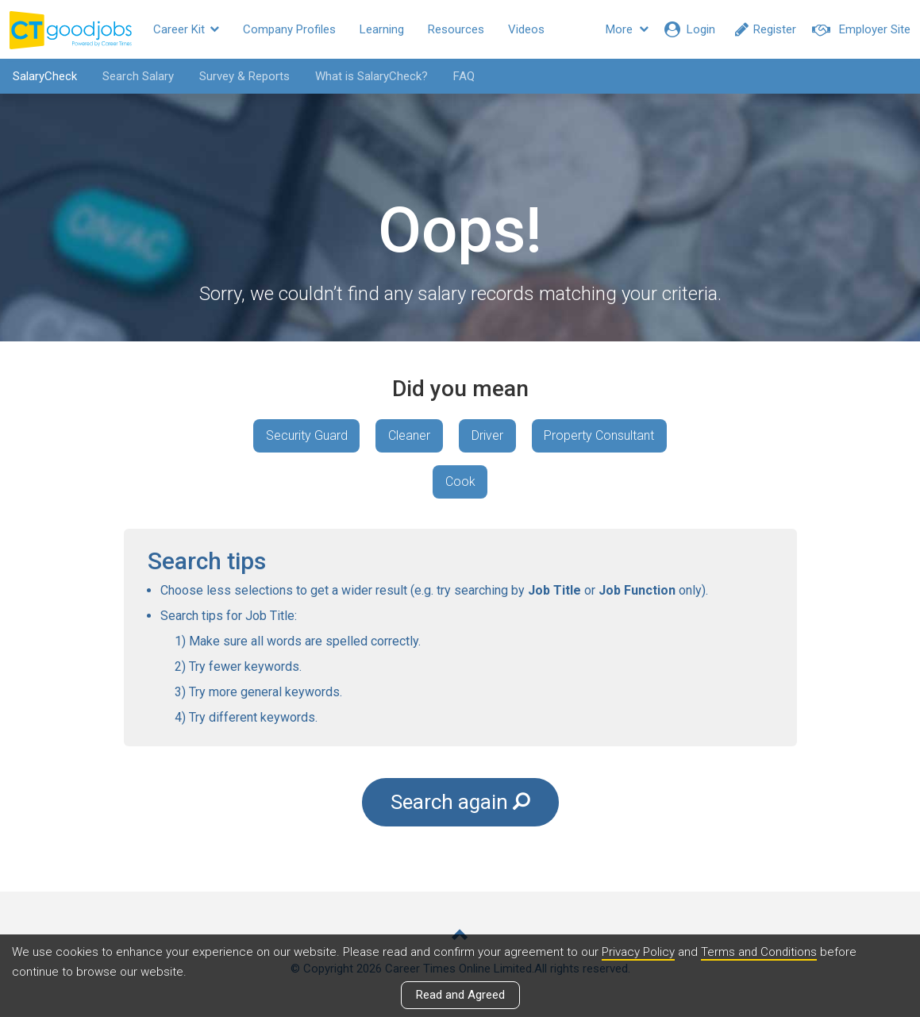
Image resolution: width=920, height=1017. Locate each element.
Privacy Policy (638, 953)
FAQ (463, 76)
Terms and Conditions (759, 953)
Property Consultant (600, 435)
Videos (526, 29)
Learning (382, 29)
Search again (460, 803)
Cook (460, 481)
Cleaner (409, 435)
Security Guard (306, 435)
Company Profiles (289, 29)
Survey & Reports (243, 76)
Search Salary (137, 76)
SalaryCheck (44, 76)
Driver (487, 435)
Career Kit (186, 29)
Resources (456, 29)
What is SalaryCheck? (370, 76)
